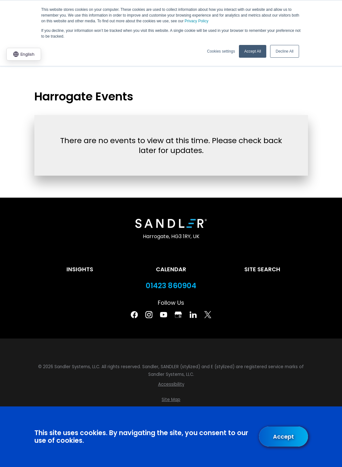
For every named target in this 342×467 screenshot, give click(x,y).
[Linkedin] (193, 314)
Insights (79, 269)
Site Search (262, 269)
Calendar (171, 269)
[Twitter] (207, 314)
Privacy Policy (196, 21)
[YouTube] (163, 314)
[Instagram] (148, 314)
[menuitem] (171, 384)
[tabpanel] (171, 144)
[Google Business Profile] (178, 314)
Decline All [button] (284, 51)
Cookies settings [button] (221, 51)
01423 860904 (171, 285)
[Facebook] (134, 314)
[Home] (171, 223)
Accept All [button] (252, 51)
